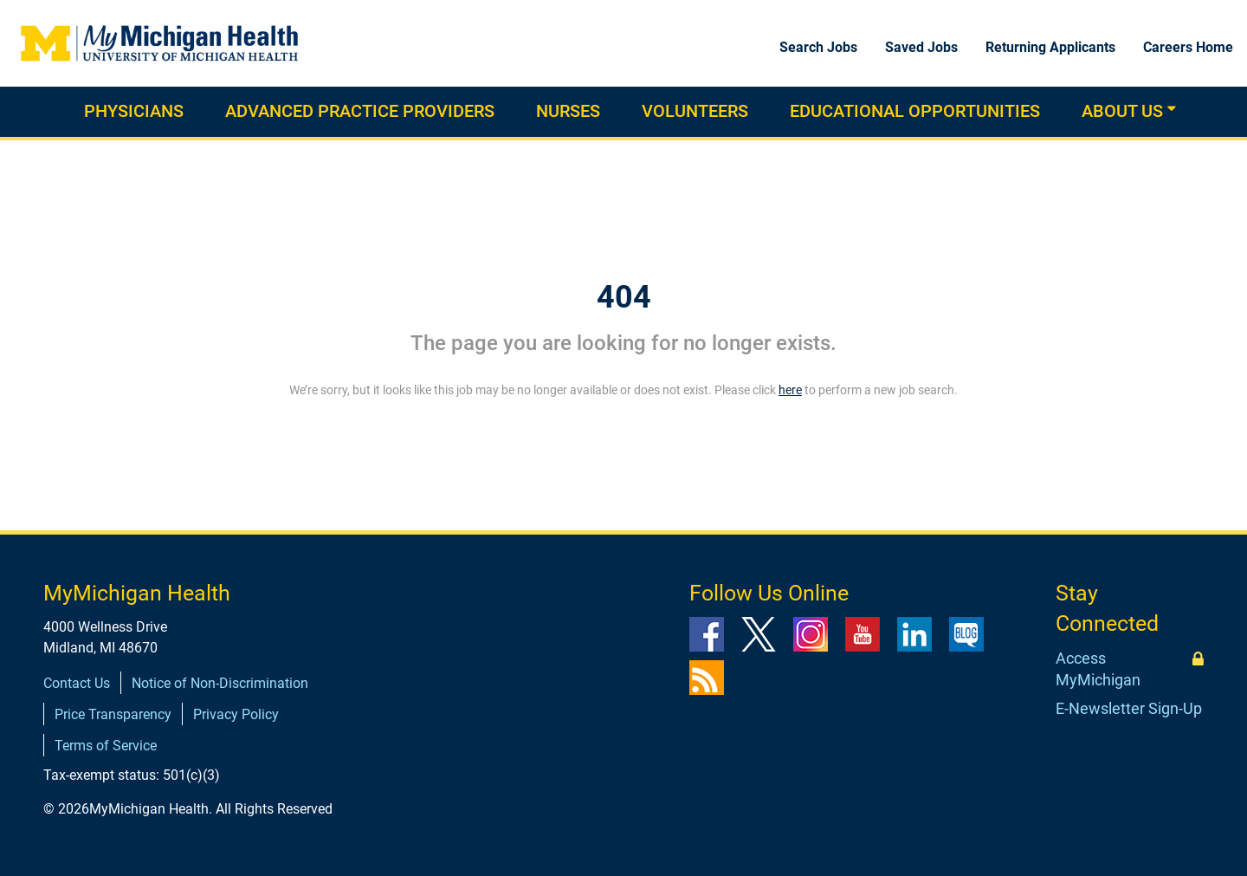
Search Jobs (818, 47)
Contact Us (76, 683)
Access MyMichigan (1098, 669)
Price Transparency (113, 714)
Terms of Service (106, 745)
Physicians (134, 111)
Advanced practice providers (359, 111)
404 (624, 297)
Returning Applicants (1050, 47)
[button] (1171, 108)
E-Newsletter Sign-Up (1129, 708)
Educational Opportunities (915, 111)
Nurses (568, 111)
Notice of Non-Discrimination (220, 683)
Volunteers (695, 111)
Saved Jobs (921, 47)
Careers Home (1188, 47)
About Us (1122, 111)
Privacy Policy (236, 714)
